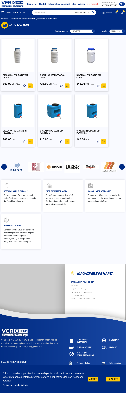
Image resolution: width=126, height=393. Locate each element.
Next (122, 159)
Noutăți (42, 4)
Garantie (110, 332)
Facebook (109, 361)
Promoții (93, 4)
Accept (93, 379)
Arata (104, 31)
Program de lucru (80, 355)
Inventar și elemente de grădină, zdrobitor (28, 19)
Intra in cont (104, 12)
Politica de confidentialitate (17, 385)
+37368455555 (109, 5)
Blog (74, 4)
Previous (4, 159)
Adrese (81, 4)
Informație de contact (59, 4)
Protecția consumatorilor (81, 345)
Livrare (109, 339)
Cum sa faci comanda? (78, 332)
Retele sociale (111, 355)
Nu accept (113, 379)
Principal (5, 19)
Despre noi (31, 4)
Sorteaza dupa (61, 31)
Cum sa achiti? (80, 339)
